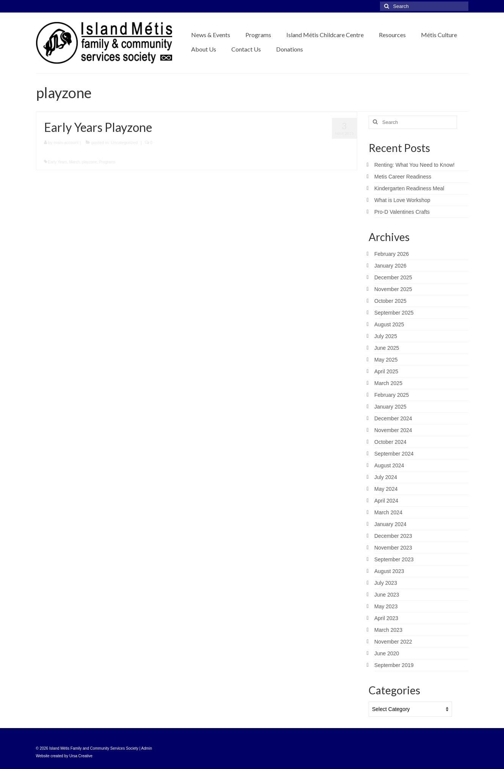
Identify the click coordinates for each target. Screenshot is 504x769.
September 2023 (394, 559)
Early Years (57, 162)
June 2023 (386, 595)
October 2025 (390, 301)
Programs (107, 162)
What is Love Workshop (402, 200)
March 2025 (388, 383)
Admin (146, 748)
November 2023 (393, 548)
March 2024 (388, 512)
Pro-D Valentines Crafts (402, 212)
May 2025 (385, 360)
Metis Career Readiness (402, 177)
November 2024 (393, 430)
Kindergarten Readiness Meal (409, 188)
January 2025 (390, 407)
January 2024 (390, 524)
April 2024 (386, 501)
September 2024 (394, 454)
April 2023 (386, 618)
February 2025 (391, 395)
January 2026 (390, 266)
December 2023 (393, 536)
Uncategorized (124, 142)
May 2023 (385, 606)
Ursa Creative (81, 756)
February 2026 (391, 254)
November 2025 (393, 289)
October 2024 (390, 442)
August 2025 (389, 324)
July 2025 (385, 336)
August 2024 (389, 465)
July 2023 (385, 583)
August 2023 (389, 571)
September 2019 (394, 665)
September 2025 (394, 313)
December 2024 (393, 418)
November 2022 (393, 642)
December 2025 (393, 277)
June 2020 (386, 653)
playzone (89, 162)
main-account (66, 142)
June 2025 (386, 348)
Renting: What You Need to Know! (414, 165)
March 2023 (388, 630)
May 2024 (385, 489)
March (74, 162)
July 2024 (385, 477)
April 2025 (386, 371)
